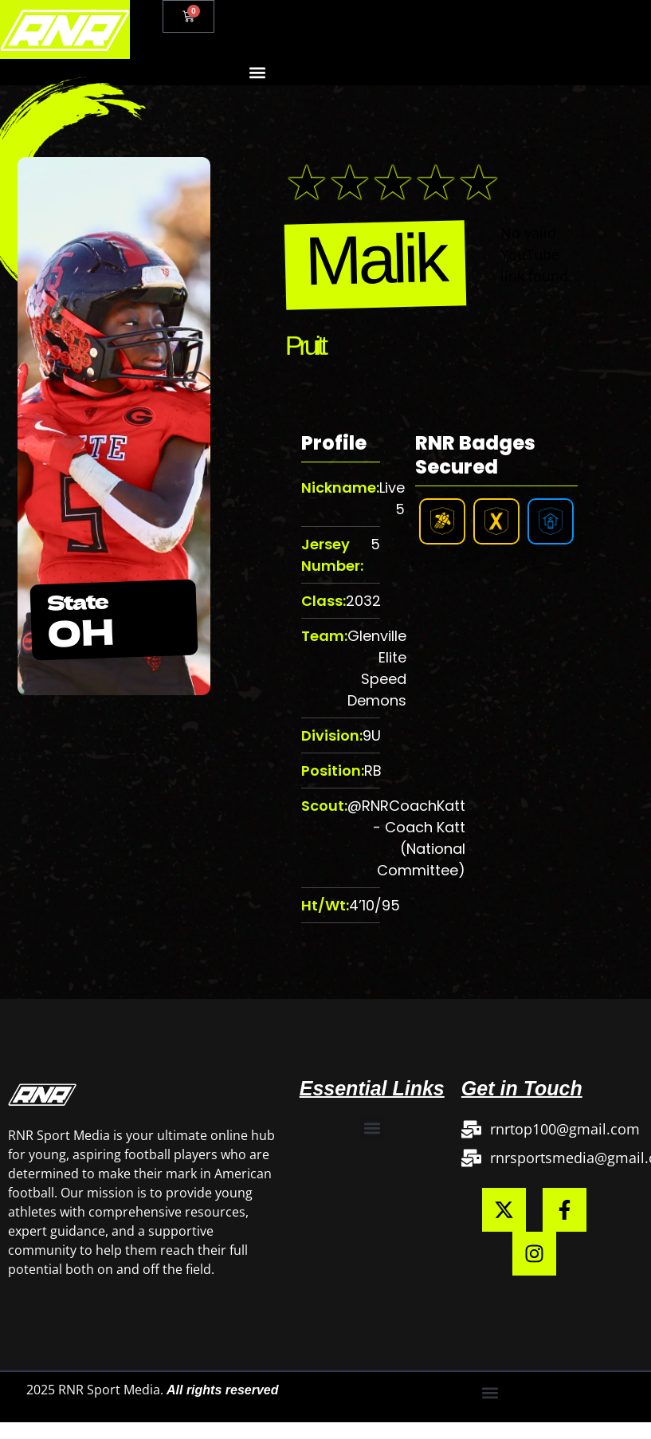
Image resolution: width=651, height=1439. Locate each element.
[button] (257, 72)
